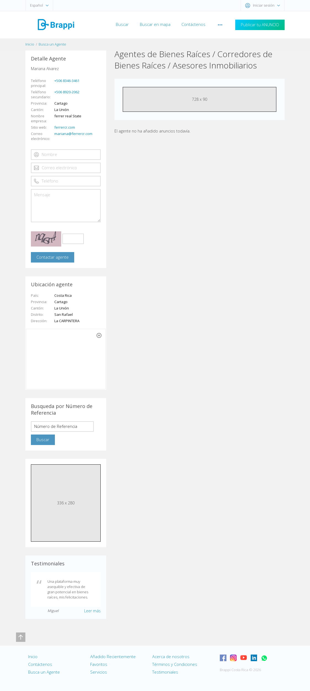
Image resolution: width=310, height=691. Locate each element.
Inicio (29, 44)
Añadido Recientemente (113, 656)
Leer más (92, 610)
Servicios (98, 672)
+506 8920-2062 (66, 91)
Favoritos (98, 664)
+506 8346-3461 (66, 80)
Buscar (122, 24)
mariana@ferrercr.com (73, 133)
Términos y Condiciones (174, 664)
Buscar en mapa (155, 24)
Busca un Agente (52, 44)
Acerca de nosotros (170, 656)
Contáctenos (193, 24)
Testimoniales (165, 672)
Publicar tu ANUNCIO (260, 24)
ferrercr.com (64, 127)
